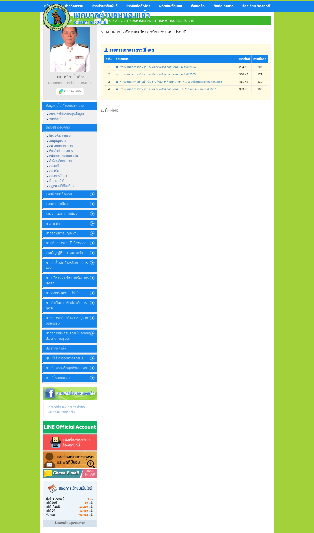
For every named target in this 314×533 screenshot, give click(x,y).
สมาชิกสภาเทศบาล (61, 145)
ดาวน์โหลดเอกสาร (58, 378)
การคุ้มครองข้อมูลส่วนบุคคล (66, 368)
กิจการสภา (53, 223)
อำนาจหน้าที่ (56, 180)
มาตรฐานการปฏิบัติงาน (62, 233)
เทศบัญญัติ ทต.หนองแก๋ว (64, 253)
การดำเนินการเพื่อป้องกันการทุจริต (66, 305)
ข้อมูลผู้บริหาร (58, 140)
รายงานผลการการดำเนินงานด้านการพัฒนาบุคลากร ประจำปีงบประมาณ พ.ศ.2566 (169, 81)
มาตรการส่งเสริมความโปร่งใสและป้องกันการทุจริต (69, 336)
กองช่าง (54, 170)
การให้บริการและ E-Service (66, 243)
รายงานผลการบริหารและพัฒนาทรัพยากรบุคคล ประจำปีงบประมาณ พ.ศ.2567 (166, 89)
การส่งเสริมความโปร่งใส (63, 293)
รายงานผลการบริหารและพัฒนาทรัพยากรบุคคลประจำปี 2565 (156, 74)
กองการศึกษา (58, 175)
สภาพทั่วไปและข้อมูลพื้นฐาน (66, 114)
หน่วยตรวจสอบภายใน (63, 155)
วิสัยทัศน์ (55, 119)
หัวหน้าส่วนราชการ (61, 150)
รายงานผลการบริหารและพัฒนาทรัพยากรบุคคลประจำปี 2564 (156, 67)
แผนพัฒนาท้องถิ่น (59, 194)
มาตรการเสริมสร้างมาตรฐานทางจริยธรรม (68, 321)
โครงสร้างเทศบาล (60, 135)
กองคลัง (54, 165)
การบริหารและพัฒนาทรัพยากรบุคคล (67, 280)
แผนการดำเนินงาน (59, 204)
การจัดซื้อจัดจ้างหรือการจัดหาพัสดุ (67, 265)
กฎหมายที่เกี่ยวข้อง (61, 185)
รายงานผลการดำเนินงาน (63, 213)
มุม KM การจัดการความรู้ (64, 358)
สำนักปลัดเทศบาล (60, 160)
